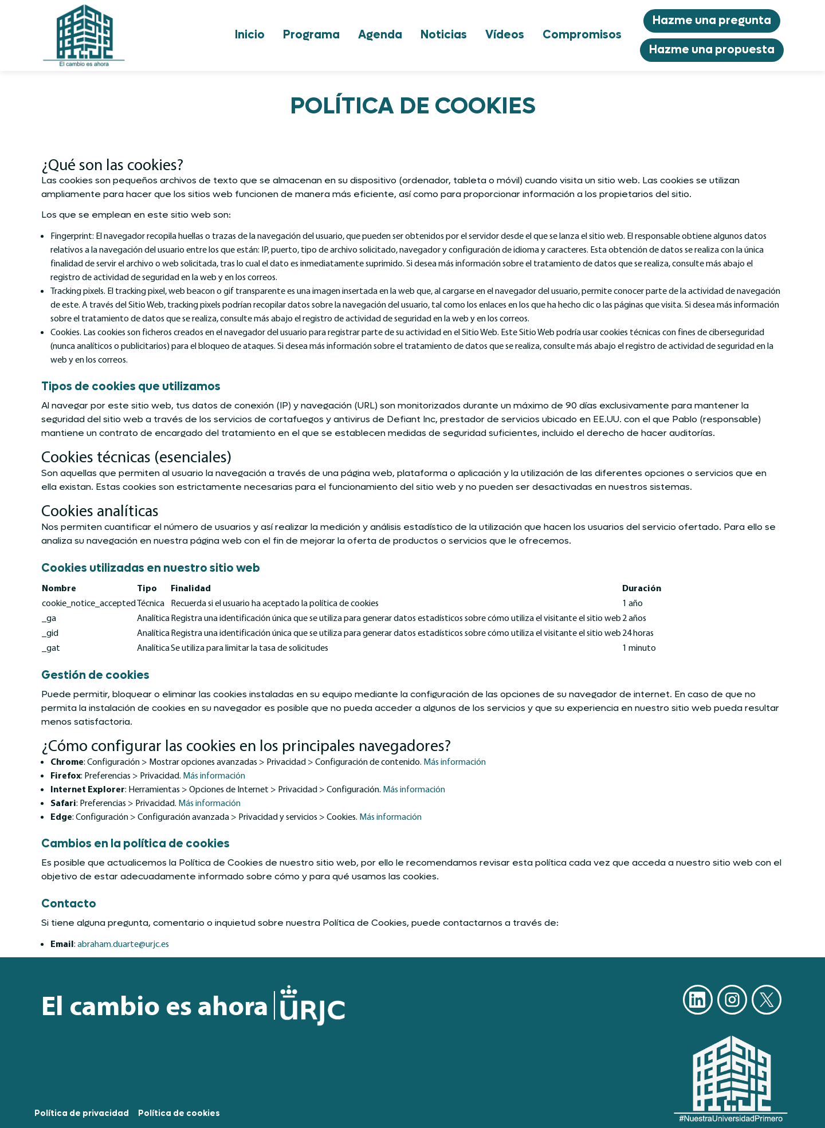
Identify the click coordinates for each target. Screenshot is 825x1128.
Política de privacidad (81, 1113)
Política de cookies (179, 1113)
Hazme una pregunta (712, 20)
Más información (454, 761)
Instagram (732, 1000)
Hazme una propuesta (712, 49)
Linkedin (698, 1000)
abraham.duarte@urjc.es (123, 943)
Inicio (250, 34)
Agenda (380, 34)
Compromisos (582, 34)
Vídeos (504, 34)
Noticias (444, 34)
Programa (311, 34)
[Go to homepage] (84, 35)
